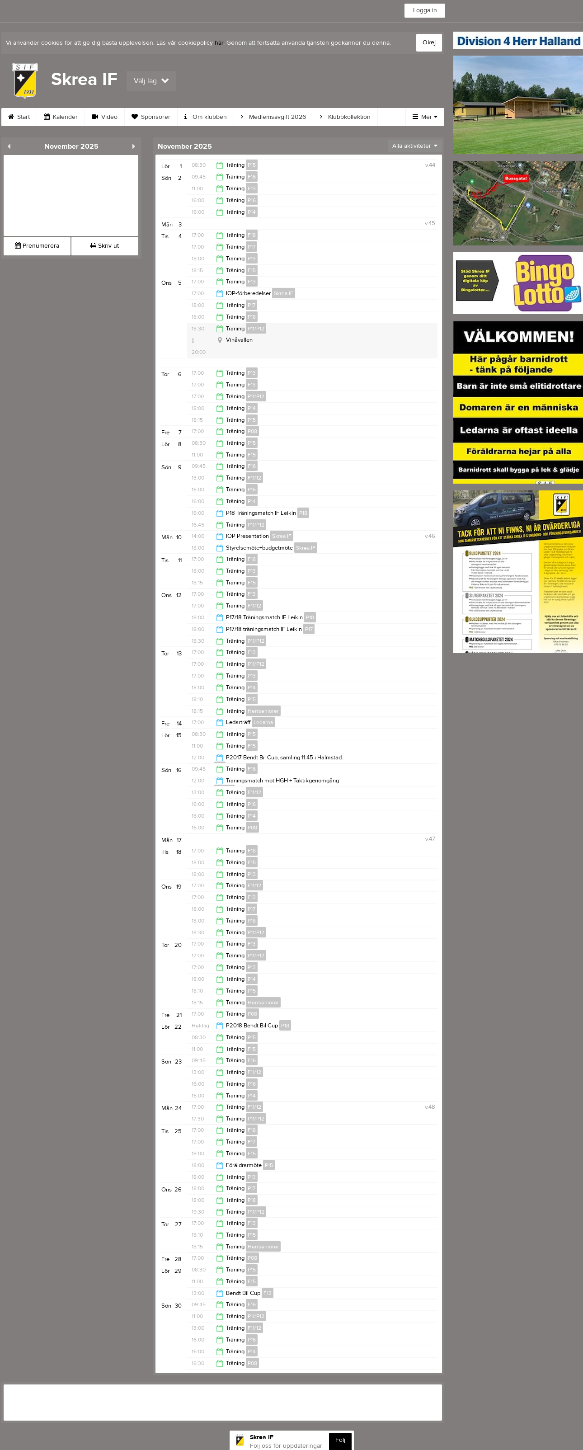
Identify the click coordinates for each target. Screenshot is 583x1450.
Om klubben (205, 117)
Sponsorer (151, 117)
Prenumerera (37, 246)
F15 (252, 270)
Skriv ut (104, 246)
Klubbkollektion (345, 117)
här (219, 43)
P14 (252, 212)
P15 (252, 165)
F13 (252, 188)
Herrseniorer (263, 711)
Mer (425, 117)
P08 (252, 431)
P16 (252, 200)
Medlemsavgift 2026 (273, 117)
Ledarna (263, 722)
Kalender (61, 117)
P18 (252, 316)
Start (19, 117)
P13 (252, 258)
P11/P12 (256, 328)
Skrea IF (283, 293)
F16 (252, 176)
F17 (251, 1141)
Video (105, 117)
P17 (251, 246)
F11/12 (254, 477)
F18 (252, 235)
